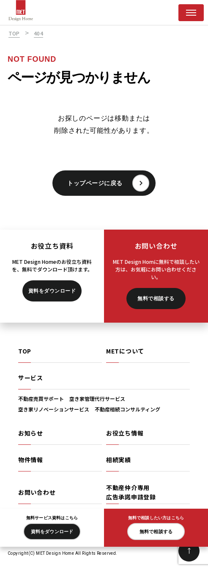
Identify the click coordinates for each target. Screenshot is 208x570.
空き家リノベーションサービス (53, 409)
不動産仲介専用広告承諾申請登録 (131, 492)
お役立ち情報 (124, 433)
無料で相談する (155, 298)
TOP (24, 351)
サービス (30, 377)
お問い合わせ (36, 492)
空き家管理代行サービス (97, 398)
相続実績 (118, 459)
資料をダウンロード (52, 291)
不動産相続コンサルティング (127, 409)
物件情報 (30, 459)
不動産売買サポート (41, 398)
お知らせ (30, 433)
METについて (125, 351)
